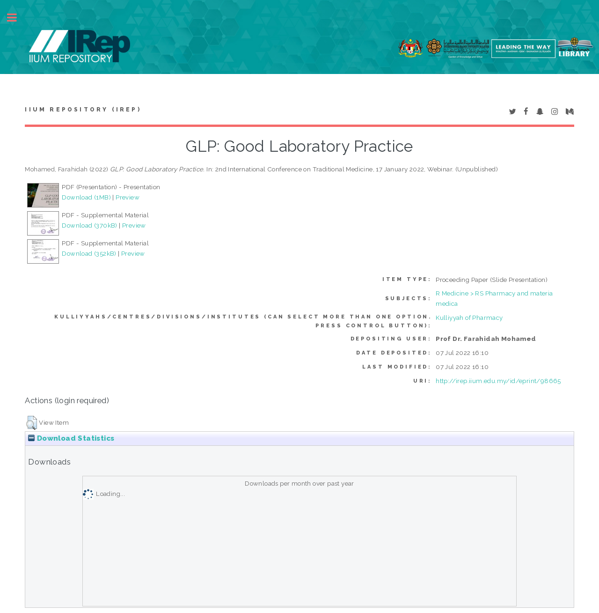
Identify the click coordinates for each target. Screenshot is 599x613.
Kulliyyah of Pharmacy (469, 317)
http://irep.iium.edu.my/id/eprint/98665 (498, 380)
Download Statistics (71, 438)
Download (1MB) (86, 197)
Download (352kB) (89, 253)
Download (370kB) (89, 225)
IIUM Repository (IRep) (83, 109)
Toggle (17, 17)
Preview (127, 197)
